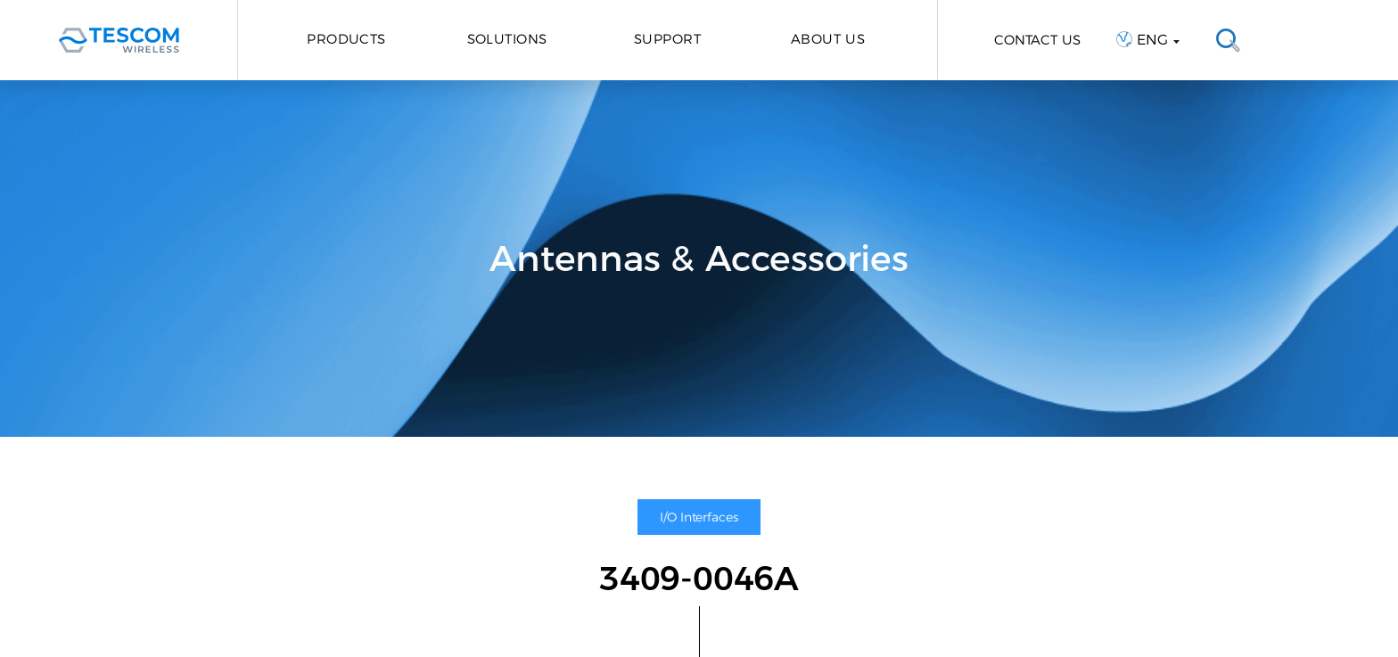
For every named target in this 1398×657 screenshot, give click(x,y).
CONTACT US (1037, 39)
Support (667, 38)
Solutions (507, 38)
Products (346, 38)
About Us (828, 38)
